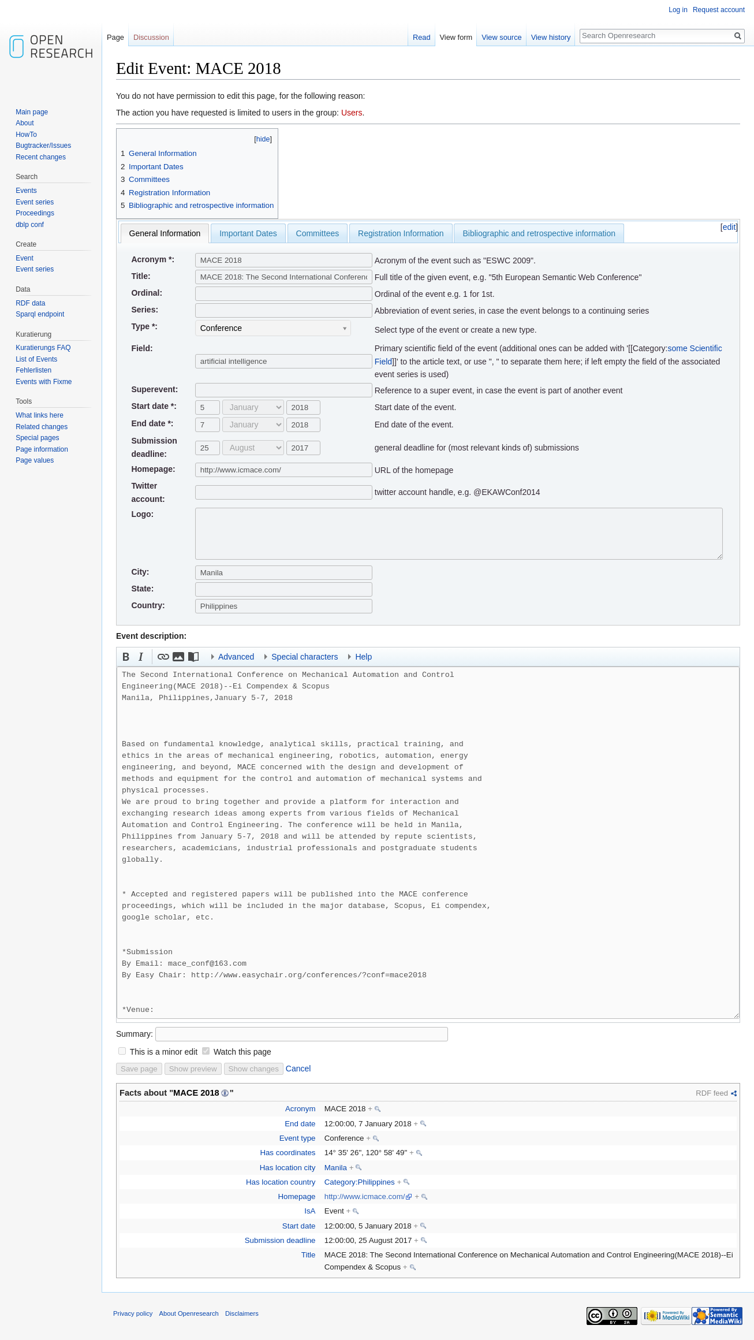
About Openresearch (189, 1313)
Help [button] (363, 656)
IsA (309, 1211)
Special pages (37, 438)
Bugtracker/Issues (43, 146)
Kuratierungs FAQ (43, 348)
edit (729, 227)
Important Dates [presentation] (248, 233)
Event (24, 258)
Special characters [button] (304, 656)
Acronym (300, 1108)
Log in (678, 10)
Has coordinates (287, 1152)
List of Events (36, 359)
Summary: (134, 1033)
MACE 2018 (196, 1092)
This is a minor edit (163, 1051)
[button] (126, 656)
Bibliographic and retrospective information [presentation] (538, 233)
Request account (719, 10)
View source (501, 37)
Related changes (42, 427)
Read (422, 37)
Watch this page (242, 1051)
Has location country (280, 1182)
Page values (35, 460)
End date (300, 1123)
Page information (42, 449)
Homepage (296, 1196)
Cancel (298, 1068)
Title (308, 1254)
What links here (40, 415)
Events (26, 191)
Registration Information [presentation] (401, 233)
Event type (297, 1138)
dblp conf (30, 225)
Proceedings (35, 213)
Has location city (288, 1167)
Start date (299, 1226)
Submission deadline (280, 1240)
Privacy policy (132, 1313)
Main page (32, 112)
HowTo (26, 135)
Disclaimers (242, 1313)
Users (352, 112)
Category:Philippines (359, 1182)
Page (115, 37)
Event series (35, 202)
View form (456, 37)
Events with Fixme (44, 382)
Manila (335, 1167)
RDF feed (712, 1093)
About (24, 123)
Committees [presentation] (317, 233)
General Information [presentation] (165, 233)
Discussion (151, 37)
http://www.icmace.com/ (364, 1196)
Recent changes (41, 157)
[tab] (165, 233)
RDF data (30, 303)
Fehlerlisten (33, 370)
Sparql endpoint (40, 314)
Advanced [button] (236, 656)
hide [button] (263, 139)
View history (551, 37)
